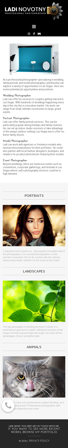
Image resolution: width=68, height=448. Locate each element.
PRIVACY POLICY (39, 441)
